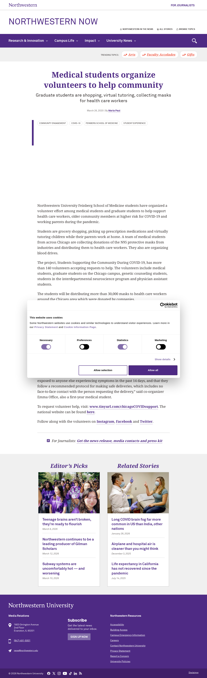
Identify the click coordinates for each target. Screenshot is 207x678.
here (90, 412)
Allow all (153, 370)
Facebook (124, 421)
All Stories (166, 29)
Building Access (118, 630)
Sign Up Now (79, 637)
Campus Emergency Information (127, 635)
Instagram (105, 421)
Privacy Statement (120, 651)
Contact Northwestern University (128, 646)
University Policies (120, 661)
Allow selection (103, 370)
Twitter (146, 421)
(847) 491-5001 (22, 640)
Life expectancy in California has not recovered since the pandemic (135, 568)
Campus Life (66, 40)
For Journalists (183, 5)
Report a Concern (119, 656)
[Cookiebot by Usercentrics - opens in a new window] (162, 305)
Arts (131, 54)
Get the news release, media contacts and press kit (119, 440)
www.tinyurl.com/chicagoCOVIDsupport (123, 406)
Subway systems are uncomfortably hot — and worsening (63, 568)
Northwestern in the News (138, 29)
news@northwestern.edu (26, 651)
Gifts (190, 54)
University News (121, 40)
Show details (162, 359)
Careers (114, 640)
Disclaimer (194, 673)
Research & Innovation (28, 40)
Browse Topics (187, 29)
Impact (92, 40)
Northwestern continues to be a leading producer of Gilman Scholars (68, 544)
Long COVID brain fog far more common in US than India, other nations (137, 524)
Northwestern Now (53, 22)
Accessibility (117, 625)
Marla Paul (114, 110)
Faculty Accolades (161, 54)
